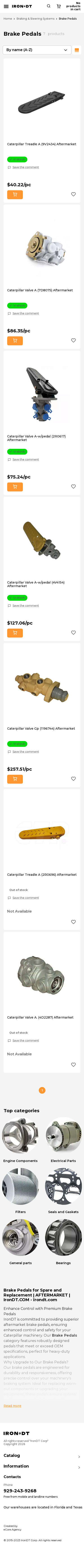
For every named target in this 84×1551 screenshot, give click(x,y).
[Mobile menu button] (6, 6)
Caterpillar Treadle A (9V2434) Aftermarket (41, 144)
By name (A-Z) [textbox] (19, 50)
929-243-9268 (20, 1490)
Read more (12, 1406)
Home (8, 18)
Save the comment (26, 167)
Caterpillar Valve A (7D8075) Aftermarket (40, 290)
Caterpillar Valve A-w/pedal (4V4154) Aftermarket (36, 584)
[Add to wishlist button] (73, 195)
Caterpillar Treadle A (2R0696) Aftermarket (42, 874)
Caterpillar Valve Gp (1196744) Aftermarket (41, 728)
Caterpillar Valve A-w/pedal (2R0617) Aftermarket (36, 438)
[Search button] (65, 6)
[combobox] (37, 50)
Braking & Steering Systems (35, 18)
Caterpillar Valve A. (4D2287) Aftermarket (40, 1017)
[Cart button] (76, 6)
